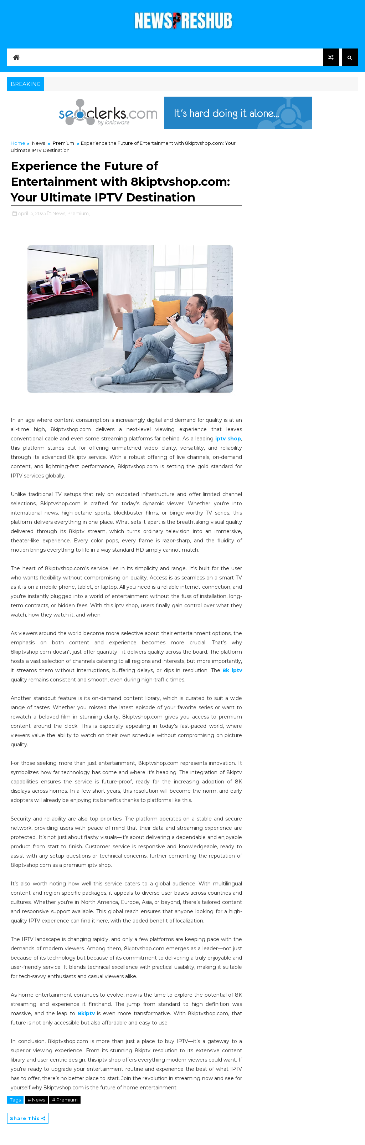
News (38, 143)
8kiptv (87, 1013)
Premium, (78, 213)
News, (59, 213)
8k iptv (232, 670)
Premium (63, 143)
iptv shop (228, 438)
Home (18, 143)
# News (36, 1100)
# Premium (65, 1100)
